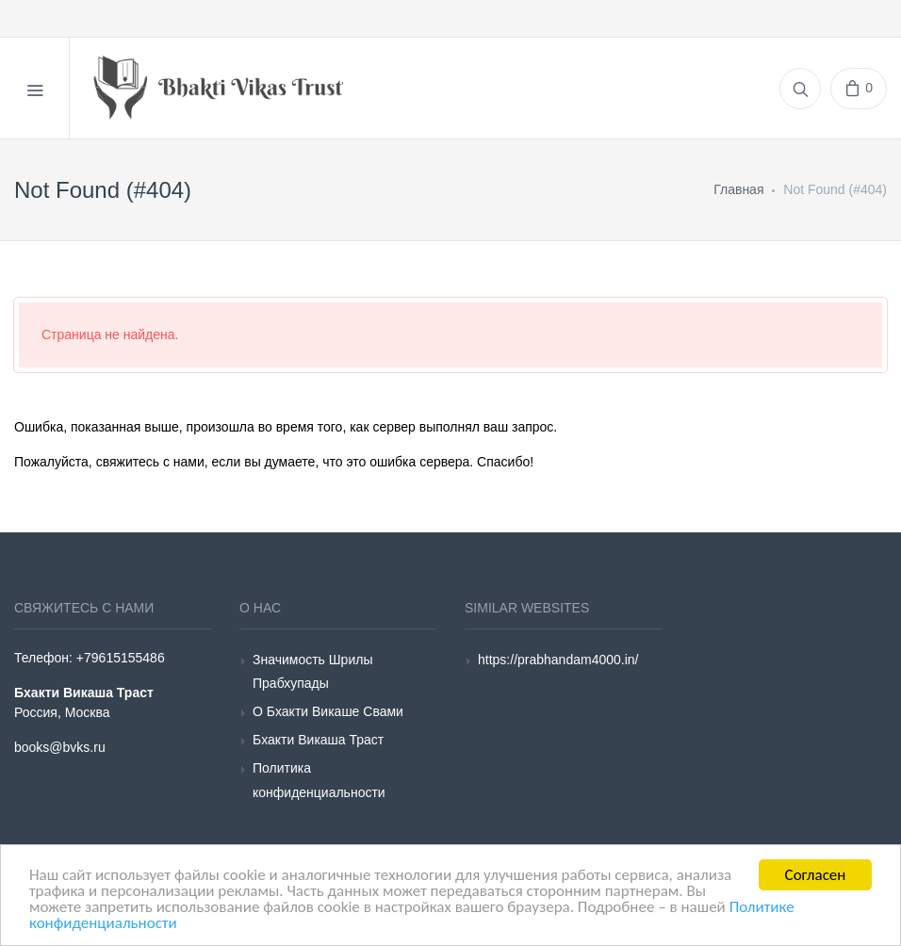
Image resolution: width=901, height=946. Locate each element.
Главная (738, 189)
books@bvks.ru (60, 747)
